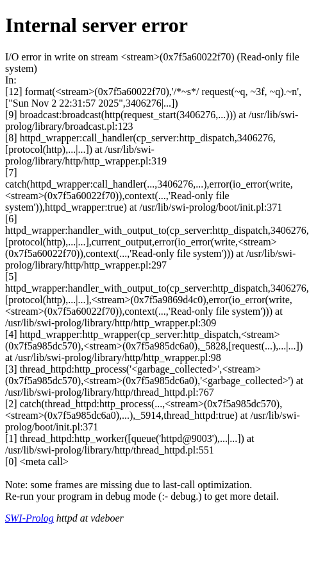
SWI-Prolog (29, 518)
